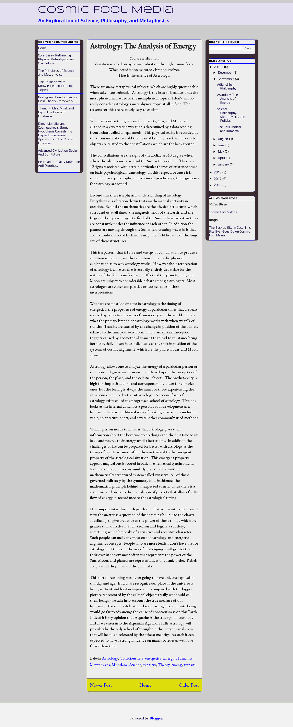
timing (177, 664)
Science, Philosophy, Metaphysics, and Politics (231, 115)
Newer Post (101, 685)
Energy (168, 658)
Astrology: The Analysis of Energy (143, 46)
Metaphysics (100, 664)
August (223, 139)
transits (190, 664)
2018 (218, 172)
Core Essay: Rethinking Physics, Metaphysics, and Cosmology (56, 59)
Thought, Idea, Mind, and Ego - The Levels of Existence (56, 112)
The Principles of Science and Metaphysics (56, 72)
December (225, 72)
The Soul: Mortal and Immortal (229, 129)
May (221, 151)
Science (135, 664)
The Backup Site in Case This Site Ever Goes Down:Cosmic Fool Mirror (230, 231)
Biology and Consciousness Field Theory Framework (57, 99)
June (221, 145)
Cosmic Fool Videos (223, 212)
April (222, 158)
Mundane (120, 664)
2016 (218, 185)
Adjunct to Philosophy (226, 86)
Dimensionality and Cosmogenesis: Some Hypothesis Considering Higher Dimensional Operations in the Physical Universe (56, 133)
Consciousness (131, 658)
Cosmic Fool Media (106, 10)
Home (145, 685)
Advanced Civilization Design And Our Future (58, 152)
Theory (164, 664)
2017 (218, 179)
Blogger (156, 718)
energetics (153, 658)
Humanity (184, 658)
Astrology (110, 658)
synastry (149, 664)
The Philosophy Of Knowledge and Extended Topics (56, 86)
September (226, 79)
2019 (218, 67)
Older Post (189, 685)
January (224, 164)
